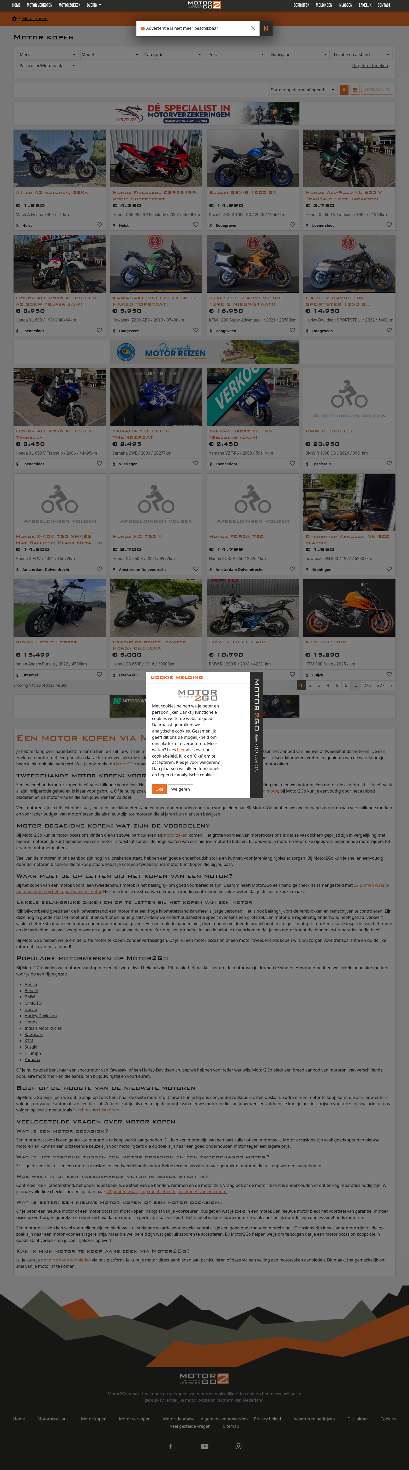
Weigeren (180, 789)
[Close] (253, 28)
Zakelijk (365, 5)
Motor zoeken (70, 5)
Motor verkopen (39, 5)
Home (16, 5)
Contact (384, 5)
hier (181, 750)
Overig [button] (92, 5)
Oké (159, 789)
